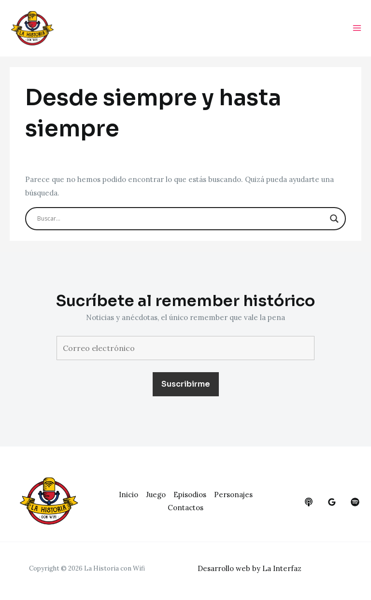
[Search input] (181, 218)
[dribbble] (355, 502)
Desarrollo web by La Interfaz (249, 568)
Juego (156, 494)
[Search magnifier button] (334, 218)
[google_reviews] (332, 502)
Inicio (128, 494)
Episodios (189, 494)
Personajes (233, 494)
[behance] (308, 502)
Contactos (185, 507)
